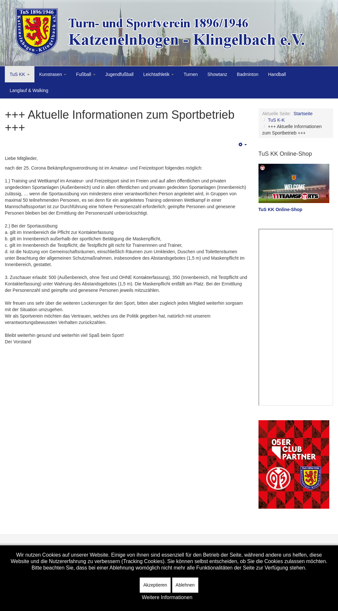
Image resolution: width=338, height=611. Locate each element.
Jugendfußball (119, 74)
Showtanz (217, 74)
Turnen (190, 74)
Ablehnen (185, 585)
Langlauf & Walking (29, 90)
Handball (277, 74)
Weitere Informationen (167, 597)
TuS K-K (276, 120)
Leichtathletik (158, 74)
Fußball (86, 74)
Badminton (247, 74)
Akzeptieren (155, 585)
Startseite (303, 113)
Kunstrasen (53, 74)
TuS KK (20, 74)
